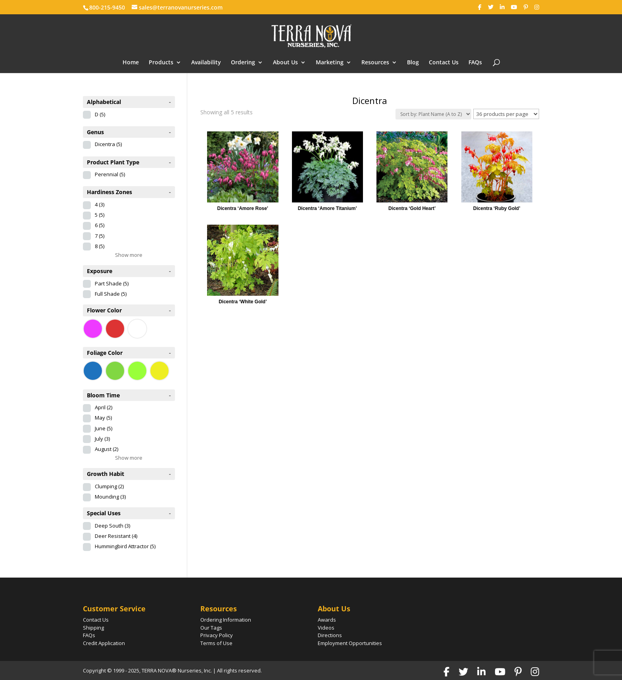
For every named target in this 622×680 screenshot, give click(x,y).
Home (131, 63)
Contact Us (444, 63)
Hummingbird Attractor (125, 546)
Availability (206, 63)
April (103, 407)
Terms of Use (216, 643)
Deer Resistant (116, 535)
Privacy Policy (216, 635)
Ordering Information (225, 619)
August (106, 449)
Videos (326, 627)
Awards (327, 619)
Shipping (93, 627)
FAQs (475, 63)
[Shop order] (433, 114)
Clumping (109, 486)
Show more (128, 254)
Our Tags (211, 627)
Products (161, 63)
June (103, 428)
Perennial (110, 174)
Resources (375, 63)
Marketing (330, 63)
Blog (413, 63)
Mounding (110, 496)
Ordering (243, 63)
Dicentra (108, 144)
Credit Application (104, 643)
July (102, 438)
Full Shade (111, 293)
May (103, 417)
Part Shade (112, 283)
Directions (330, 635)
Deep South (112, 525)
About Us (285, 63)
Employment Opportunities (350, 643)
